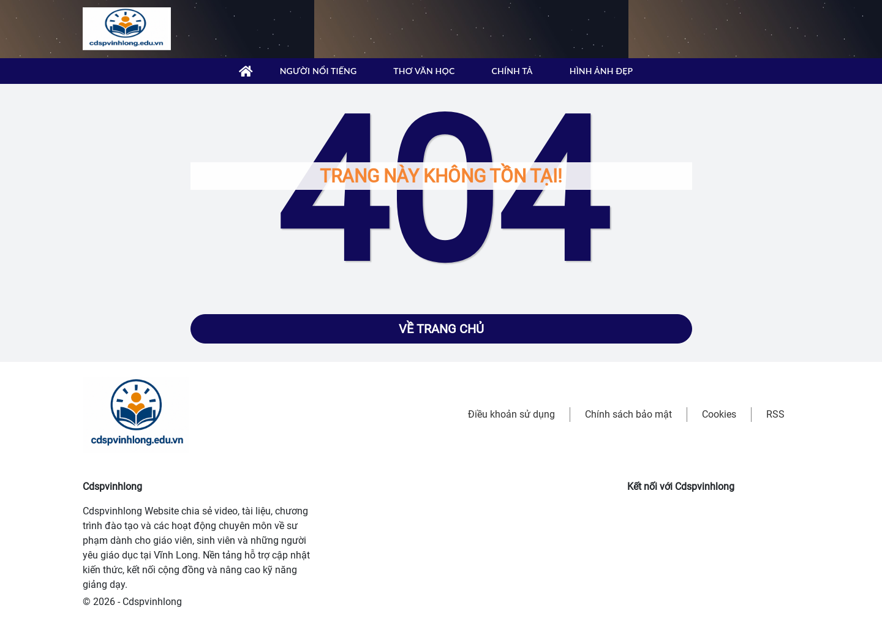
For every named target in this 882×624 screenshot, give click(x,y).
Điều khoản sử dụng (511, 414)
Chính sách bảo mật (628, 414)
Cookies (719, 414)
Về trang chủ (441, 328)
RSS (775, 414)
